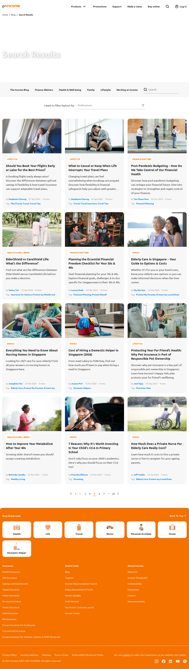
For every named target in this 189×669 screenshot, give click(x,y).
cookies (126, 654)
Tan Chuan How (141, 199)
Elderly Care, (17, 388)
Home (5, 14)
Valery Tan (14, 290)
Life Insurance (9, 577)
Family (91, 89)
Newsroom (133, 589)
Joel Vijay (138, 383)
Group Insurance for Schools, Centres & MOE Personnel (31, 636)
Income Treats (72, 613)
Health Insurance (11, 571)
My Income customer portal (79, 607)
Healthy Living (18, 479)
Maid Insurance (10, 613)
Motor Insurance (10, 595)
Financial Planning (145, 203)
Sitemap (46, 654)
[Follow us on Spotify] (185, 661)
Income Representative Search (81, 583)
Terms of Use (61, 654)
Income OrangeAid (137, 577)
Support (117, 6)
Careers (132, 595)
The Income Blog (19, 89)
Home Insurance (10, 607)
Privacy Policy (9, 654)
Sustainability (135, 583)
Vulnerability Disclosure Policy (87, 654)
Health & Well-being (70, 89)
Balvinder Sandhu (17, 474)
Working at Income (127, 89)
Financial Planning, (83, 294)
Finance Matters (44, 89)
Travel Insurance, (89, 203)
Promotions (99, 6)
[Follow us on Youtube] (178, 661)
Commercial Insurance (14, 630)
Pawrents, (141, 388)
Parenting (78, 479)
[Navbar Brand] (11, 6)
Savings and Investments (15, 583)
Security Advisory (29, 654)
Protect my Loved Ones (167, 294)
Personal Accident (11, 601)
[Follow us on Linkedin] (170, 661)
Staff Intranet (72, 601)
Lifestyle (106, 89)
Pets (148, 388)
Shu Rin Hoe (139, 290)
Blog (13, 14)
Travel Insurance (10, 589)
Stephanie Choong (17, 199)
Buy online (154, 6)
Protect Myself (99, 294)
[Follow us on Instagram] (156, 661)
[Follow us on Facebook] (163, 661)
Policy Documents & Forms (79, 589)
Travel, (26, 203)
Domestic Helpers (82, 388)
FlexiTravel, (17, 203)
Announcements (136, 601)
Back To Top (178, 515)
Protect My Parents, (146, 294)
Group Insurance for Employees (18, 624)
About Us (132, 571)
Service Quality (73, 595)
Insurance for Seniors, (22, 294)
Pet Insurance (9, 619)
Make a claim (134, 6)
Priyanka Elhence (79, 474)
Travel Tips (35, 203)
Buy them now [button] (11, 515)
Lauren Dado (77, 290)
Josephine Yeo (16, 383)
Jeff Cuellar (139, 474)
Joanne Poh (77, 383)
